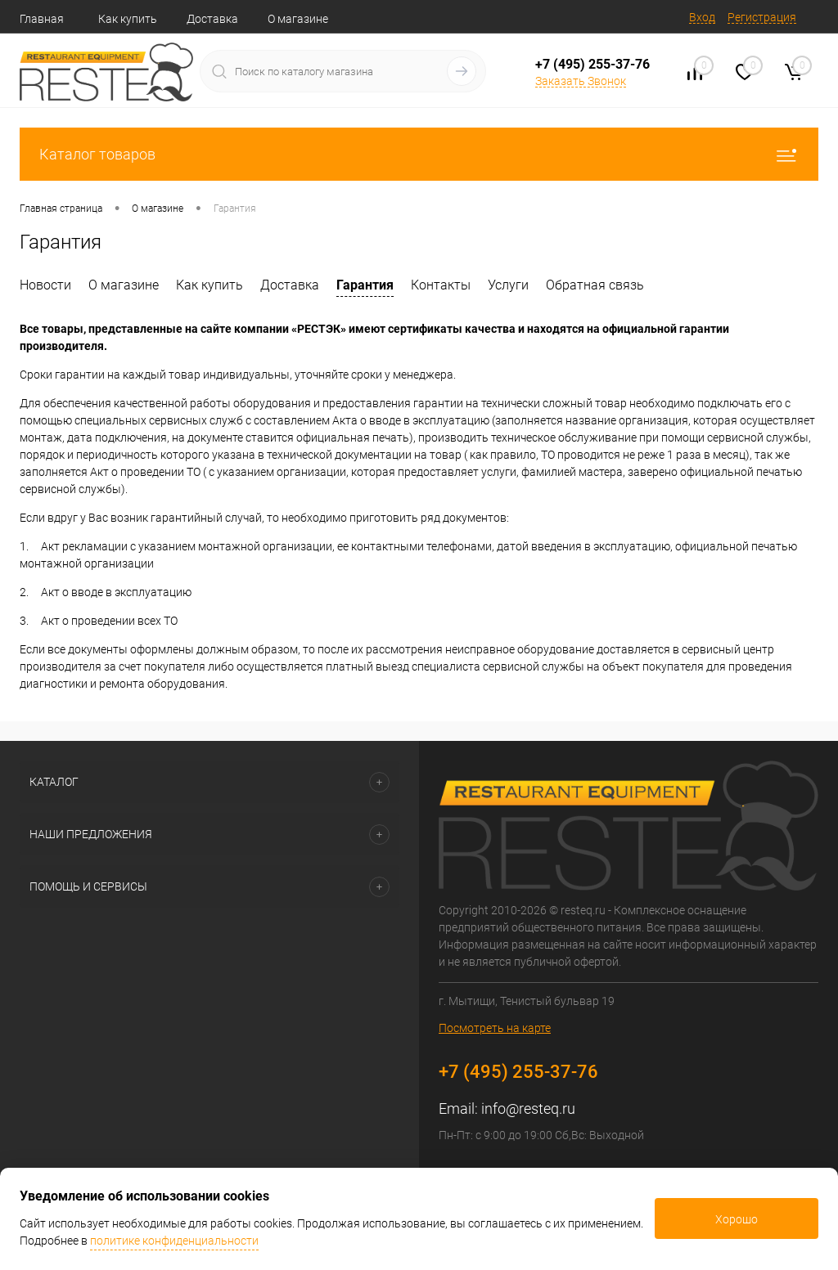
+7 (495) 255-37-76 (592, 64)
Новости (45, 285)
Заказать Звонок (580, 81)
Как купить (127, 18)
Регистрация (762, 17)
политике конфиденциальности (174, 1240)
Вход (702, 17)
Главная (42, 18)
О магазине (298, 18)
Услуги (508, 285)
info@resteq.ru (528, 1108)
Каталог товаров (419, 154)
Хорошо (736, 1219)
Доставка (212, 18)
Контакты (441, 285)
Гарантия (365, 285)
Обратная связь (595, 285)
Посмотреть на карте (495, 1027)
